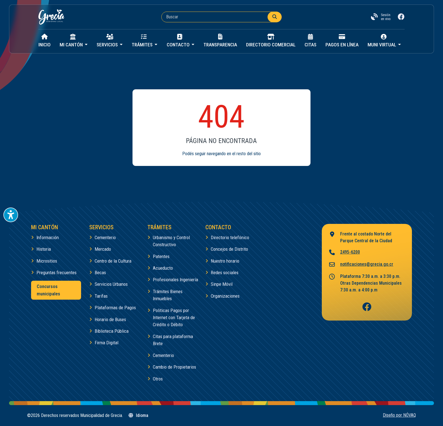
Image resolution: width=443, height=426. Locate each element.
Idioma (138, 415)
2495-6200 (344, 252)
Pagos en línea (342, 40)
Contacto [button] (179, 40)
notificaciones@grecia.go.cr (361, 265)
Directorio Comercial (271, 40)
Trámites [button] (143, 40)
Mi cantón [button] (72, 40)
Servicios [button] (108, 40)
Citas (310, 40)
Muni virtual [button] (382, 40)
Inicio (44, 40)
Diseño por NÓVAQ (399, 415)
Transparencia (220, 40)
